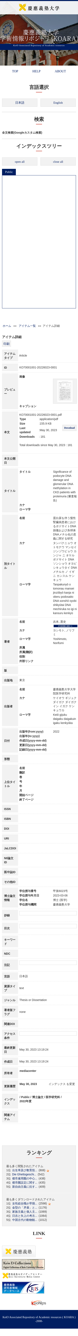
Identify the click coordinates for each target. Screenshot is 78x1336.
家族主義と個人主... (24, 1211)
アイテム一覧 (27, 325)
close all (58, 161)
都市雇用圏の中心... (24, 1178)
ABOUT (60, 71)
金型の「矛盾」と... (24, 1207)
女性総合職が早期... (24, 1203)
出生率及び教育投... (24, 1170)
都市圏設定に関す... (24, 1182)
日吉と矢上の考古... (24, 1215)
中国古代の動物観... (24, 1219)
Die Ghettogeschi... (24, 1174)
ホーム (7, 325)
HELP (36, 71)
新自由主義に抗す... (24, 1186)
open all (20, 161)
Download (69, 427)
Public (9, 172)
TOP (15, 71)
